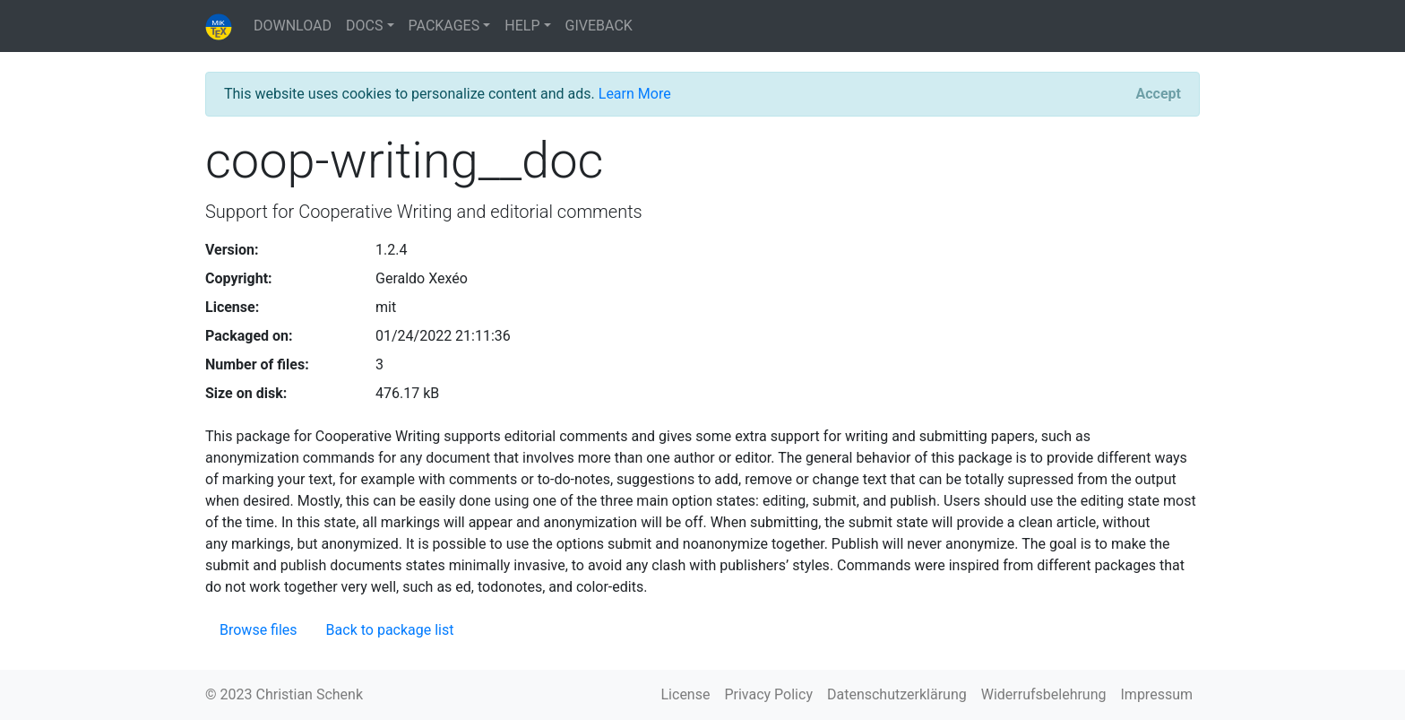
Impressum (1157, 694)
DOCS (364, 25)
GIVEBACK (599, 25)
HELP (521, 25)
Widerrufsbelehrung (1044, 694)
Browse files (258, 629)
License (686, 694)
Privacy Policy (768, 694)
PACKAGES (444, 25)
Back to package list (390, 629)
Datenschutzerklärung (897, 694)
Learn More (635, 93)
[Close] (1158, 94)
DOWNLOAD (293, 25)
